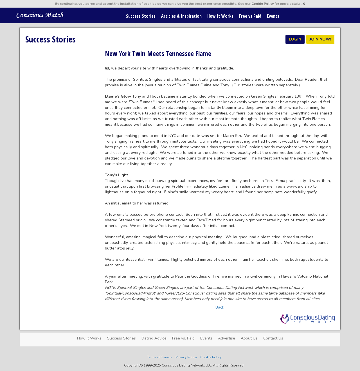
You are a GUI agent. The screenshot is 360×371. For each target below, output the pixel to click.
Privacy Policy (186, 357)
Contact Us (273, 338)
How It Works (220, 16)
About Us (249, 338)
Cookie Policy (262, 3)
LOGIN (295, 39)
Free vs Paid (250, 16)
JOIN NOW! (320, 39)
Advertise (226, 338)
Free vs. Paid (183, 338)
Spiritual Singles (40, 15)
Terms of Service (159, 357)
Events (273, 16)
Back (219, 307)
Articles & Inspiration (181, 16)
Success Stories (141, 16)
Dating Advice (153, 338)
